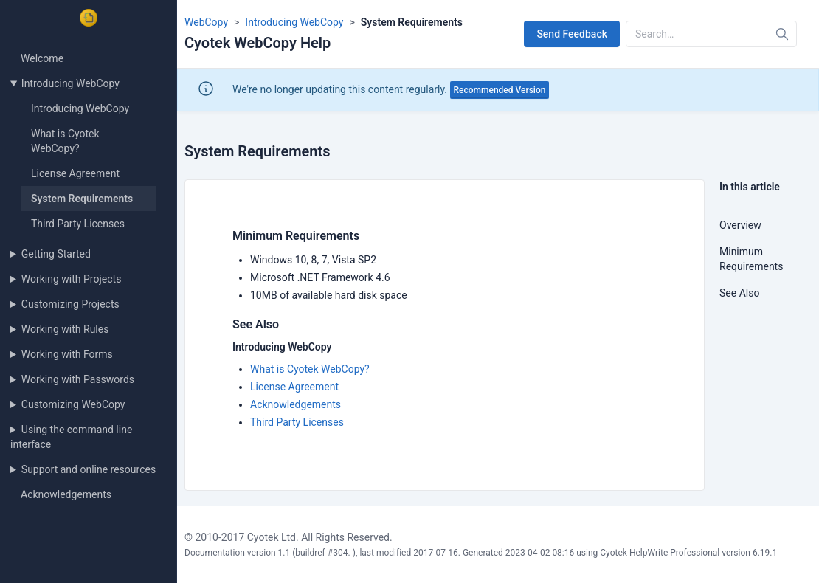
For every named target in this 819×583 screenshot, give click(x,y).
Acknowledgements (66, 494)
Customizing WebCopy (73, 404)
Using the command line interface (71, 437)
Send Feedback (571, 34)
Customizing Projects (70, 304)
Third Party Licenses (78, 224)
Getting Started (56, 254)
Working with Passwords (77, 379)
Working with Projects (71, 279)
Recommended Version (500, 90)
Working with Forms (67, 354)
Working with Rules (65, 329)
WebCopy (206, 22)
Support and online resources (88, 469)
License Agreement (75, 173)
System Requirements (82, 198)
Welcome (42, 58)
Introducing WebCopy (70, 83)
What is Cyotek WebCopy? (310, 369)
